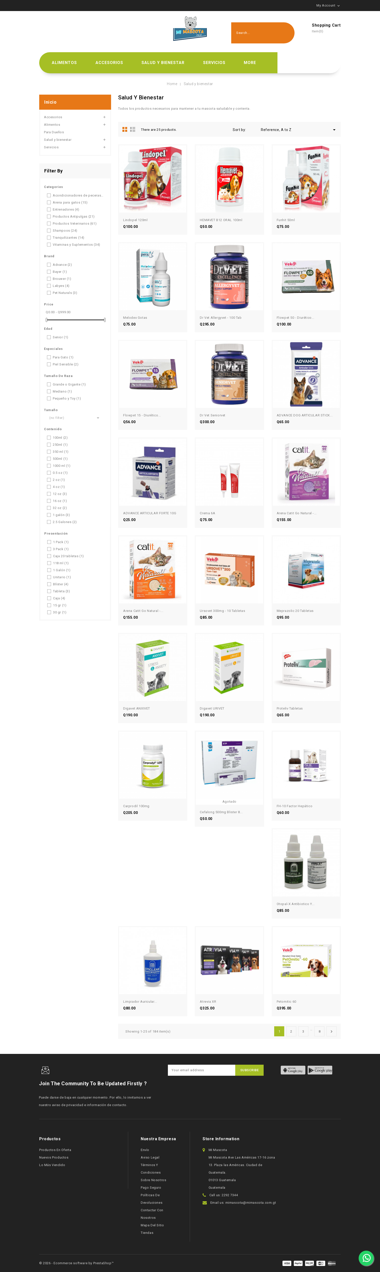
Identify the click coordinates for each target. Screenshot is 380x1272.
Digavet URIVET (212, 708)
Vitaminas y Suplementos (76, 244)
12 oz (60, 494)
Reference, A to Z (299, 130)
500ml (60, 459)
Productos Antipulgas (74, 216)
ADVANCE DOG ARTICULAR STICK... (305, 415)
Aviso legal (150, 1157)
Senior (60, 337)
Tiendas (147, 1233)
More (250, 62)
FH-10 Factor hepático (295, 806)
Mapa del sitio (152, 1225)
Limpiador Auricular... (140, 1001)
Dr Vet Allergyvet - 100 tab (221, 318)
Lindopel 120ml (135, 220)
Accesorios (109, 62)
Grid (124, 129)
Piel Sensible (65, 364)
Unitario (62, 577)
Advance (62, 265)
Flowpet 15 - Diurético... (142, 415)
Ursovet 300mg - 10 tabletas (222, 611)
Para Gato (63, 357)
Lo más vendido (52, 1165)
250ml (60, 445)
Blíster (61, 584)
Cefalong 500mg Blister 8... (221, 812)
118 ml (61, 563)
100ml (60, 437)
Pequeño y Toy (67, 398)
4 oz (59, 487)
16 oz (60, 501)
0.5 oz (60, 473)
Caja (59, 598)
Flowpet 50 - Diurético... (295, 318)
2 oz (59, 480)
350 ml (61, 452)
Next (331, 1031)
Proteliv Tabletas (290, 708)
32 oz (60, 508)
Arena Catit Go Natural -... (297, 513)
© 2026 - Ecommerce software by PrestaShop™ (76, 1263)
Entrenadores (66, 209)
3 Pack (61, 549)
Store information (221, 1138)
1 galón (61, 515)
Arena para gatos (70, 202)
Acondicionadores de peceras (78, 195)
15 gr (59, 605)
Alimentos (64, 62)
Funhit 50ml (286, 220)
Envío (145, 1150)
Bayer (60, 272)
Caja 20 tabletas (68, 556)
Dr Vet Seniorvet (212, 415)
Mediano (62, 391)
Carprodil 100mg (136, 806)
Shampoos (65, 230)
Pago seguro (151, 1187)
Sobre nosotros (153, 1180)
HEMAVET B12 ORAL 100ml (221, 220)
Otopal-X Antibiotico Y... (296, 904)
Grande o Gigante (69, 384)
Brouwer (62, 279)
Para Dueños (54, 132)
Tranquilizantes (68, 237)
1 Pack (61, 542)
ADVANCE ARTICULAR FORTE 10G (149, 513)
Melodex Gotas (135, 318)
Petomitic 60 (286, 1001)
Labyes (61, 286)
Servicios (214, 62)
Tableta (61, 591)
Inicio (50, 102)
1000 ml (62, 466)
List (132, 129)
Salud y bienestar (162, 62)
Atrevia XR (208, 1001)
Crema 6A (207, 513)
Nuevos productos (54, 1157)
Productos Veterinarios (75, 223)
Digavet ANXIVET (136, 708)
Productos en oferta (55, 1150)
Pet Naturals (65, 293)
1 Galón (62, 570)
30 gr (59, 612)
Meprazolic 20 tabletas (295, 611)
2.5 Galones (65, 522)
